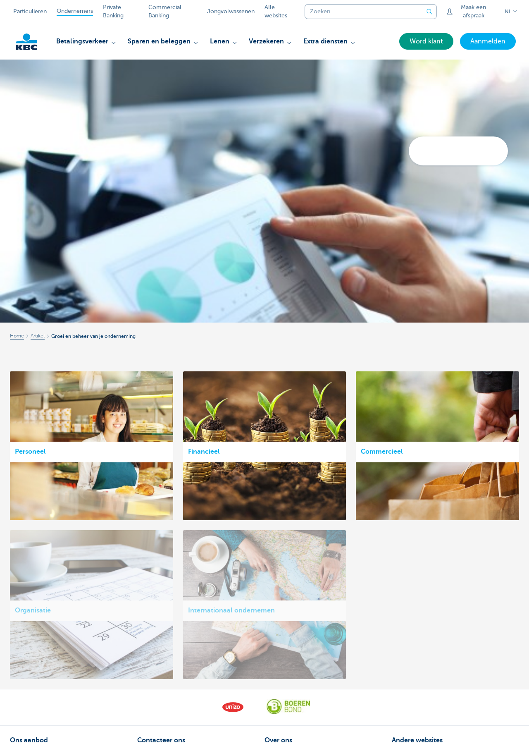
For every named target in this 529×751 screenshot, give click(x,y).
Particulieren (30, 11)
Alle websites (275, 11)
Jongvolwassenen (231, 11)
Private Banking (113, 11)
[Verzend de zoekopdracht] (429, 11)
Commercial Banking (164, 11)
